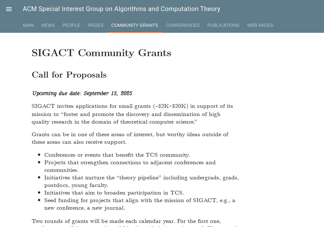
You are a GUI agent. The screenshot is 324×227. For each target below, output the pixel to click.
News (48, 25)
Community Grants (135, 25)
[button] (8, 8)
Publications (223, 25)
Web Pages (260, 25)
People (71, 25)
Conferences (182, 25)
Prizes (96, 25)
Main (28, 25)
